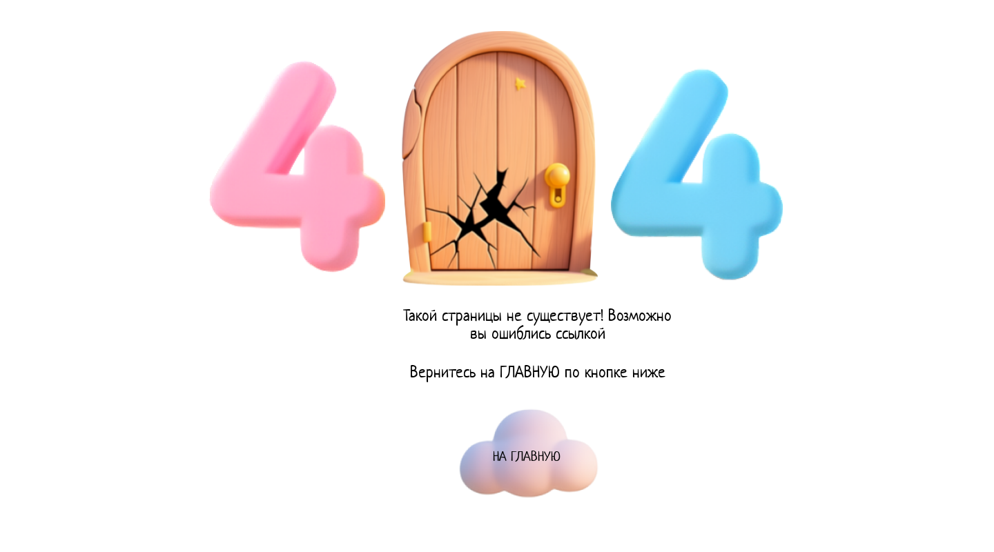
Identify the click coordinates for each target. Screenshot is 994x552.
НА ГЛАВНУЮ (527, 458)
